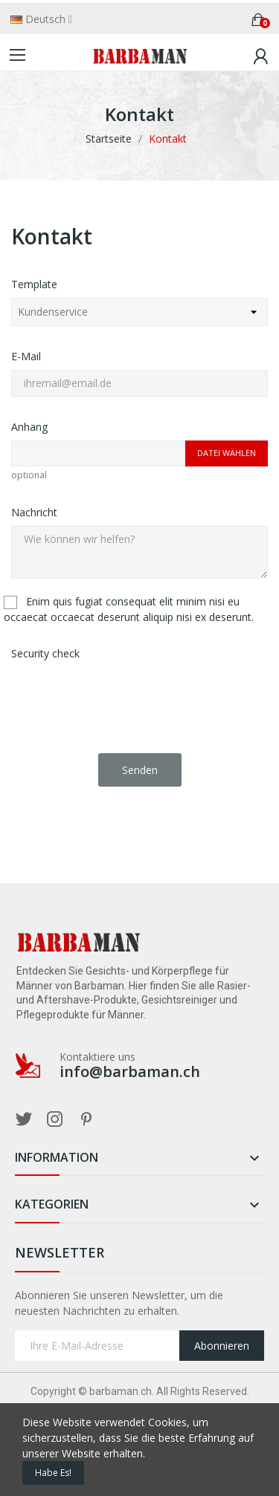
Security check (45, 653)
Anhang (29, 427)
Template (34, 284)
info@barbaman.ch (130, 1071)
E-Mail (26, 356)
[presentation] (124, 696)
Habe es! (53, 1472)
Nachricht (34, 512)
